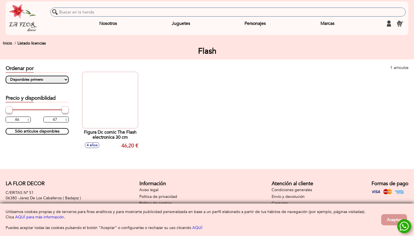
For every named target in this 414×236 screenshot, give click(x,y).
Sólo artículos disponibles (37, 131)
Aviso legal (148, 190)
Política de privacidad (158, 196)
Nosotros (108, 23)
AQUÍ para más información (39, 217)
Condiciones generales (292, 190)
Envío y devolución (288, 196)
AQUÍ (197, 227)
